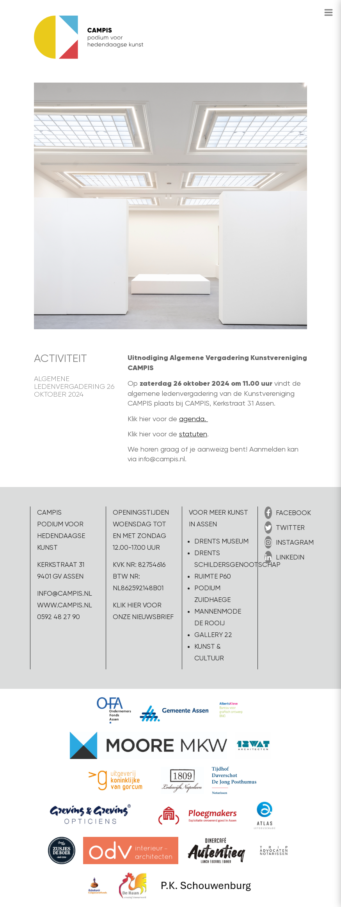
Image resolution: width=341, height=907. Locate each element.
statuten (193, 434)
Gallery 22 (213, 635)
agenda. (193, 419)
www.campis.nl (64, 605)
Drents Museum (221, 541)
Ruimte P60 (212, 576)
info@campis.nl (64, 593)
